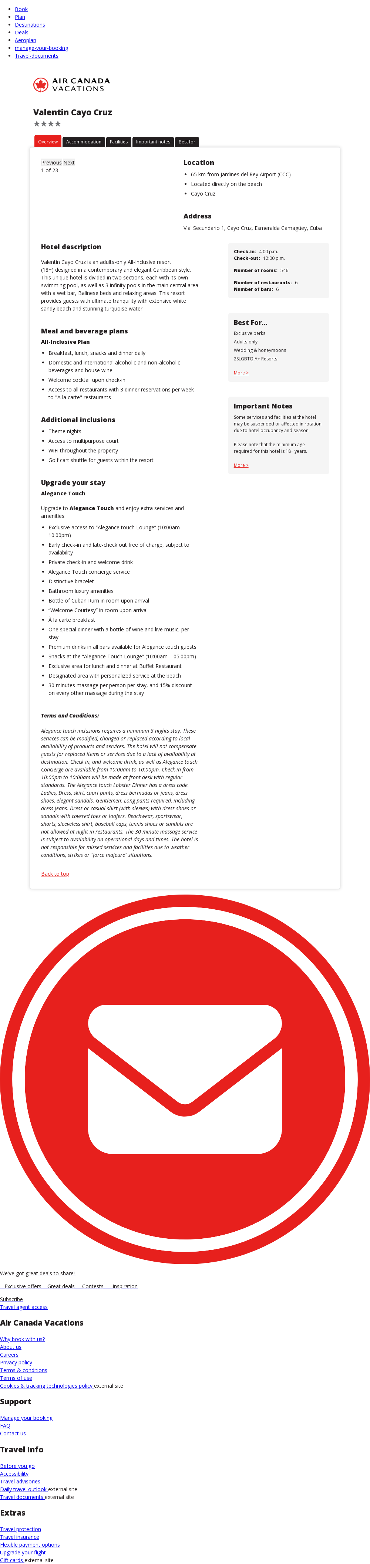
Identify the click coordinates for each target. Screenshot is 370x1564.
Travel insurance (19, 1536)
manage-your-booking (41, 47)
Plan (20, 16)
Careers (9, 1354)
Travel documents (22, 1496)
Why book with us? (22, 1339)
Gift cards (12, 1560)
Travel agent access (24, 1306)
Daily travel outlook (24, 1489)
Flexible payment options (30, 1544)
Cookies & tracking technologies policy (47, 1385)
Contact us (13, 1433)
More (240, 373)
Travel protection (20, 1529)
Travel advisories (20, 1481)
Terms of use (16, 1377)
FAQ (5, 1425)
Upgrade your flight (23, 1552)
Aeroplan (25, 40)
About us (10, 1346)
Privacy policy (16, 1362)
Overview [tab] (48, 142)
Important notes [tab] (153, 142)
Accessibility (14, 1473)
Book (21, 9)
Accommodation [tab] (83, 142)
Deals (21, 32)
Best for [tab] (187, 142)
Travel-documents (36, 55)
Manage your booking (26, 1417)
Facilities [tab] (119, 142)
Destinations (30, 24)
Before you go (17, 1465)
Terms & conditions (23, 1370)
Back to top (55, 873)
